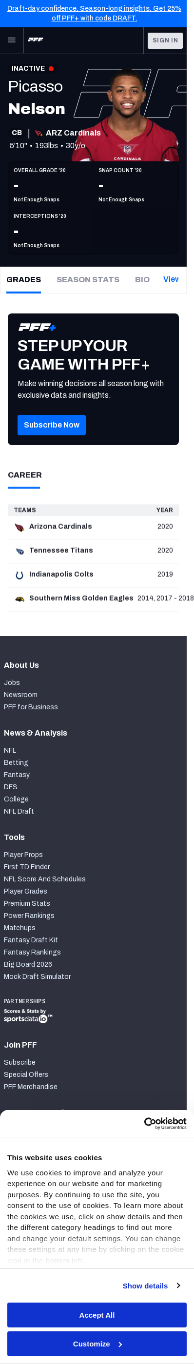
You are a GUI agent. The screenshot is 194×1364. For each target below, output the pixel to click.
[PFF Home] (35, 40)
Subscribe (20, 1062)
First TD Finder (27, 867)
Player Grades (25, 891)
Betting (16, 762)
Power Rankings (29, 915)
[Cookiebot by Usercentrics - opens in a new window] (144, 1123)
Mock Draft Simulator (37, 976)
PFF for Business (31, 707)
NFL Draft (19, 811)
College (16, 799)
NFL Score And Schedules (45, 879)
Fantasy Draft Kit (31, 940)
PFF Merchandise (31, 1087)
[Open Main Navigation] (11, 40)
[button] (51, 425)
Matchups (20, 928)
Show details (145, 1286)
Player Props (23, 854)
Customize (97, 1344)
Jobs (12, 682)
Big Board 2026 (28, 964)
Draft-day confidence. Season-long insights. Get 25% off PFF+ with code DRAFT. (94, 13)
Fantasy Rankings (32, 952)
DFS (11, 787)
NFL (10, 750)
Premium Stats (27, 903)
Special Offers (26, 1074)
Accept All (97, 1315)
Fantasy (17, 775)
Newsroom (21, 695)
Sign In (165, 40)
